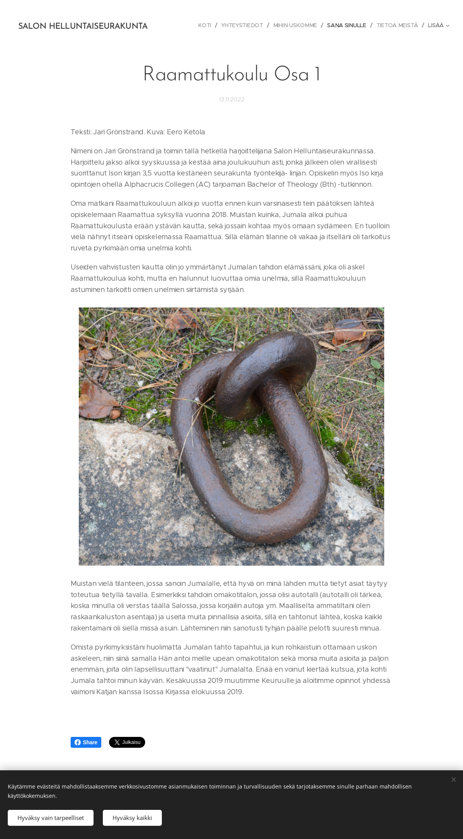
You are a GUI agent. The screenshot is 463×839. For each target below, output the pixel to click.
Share (86, 742)
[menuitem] (207, 25)
